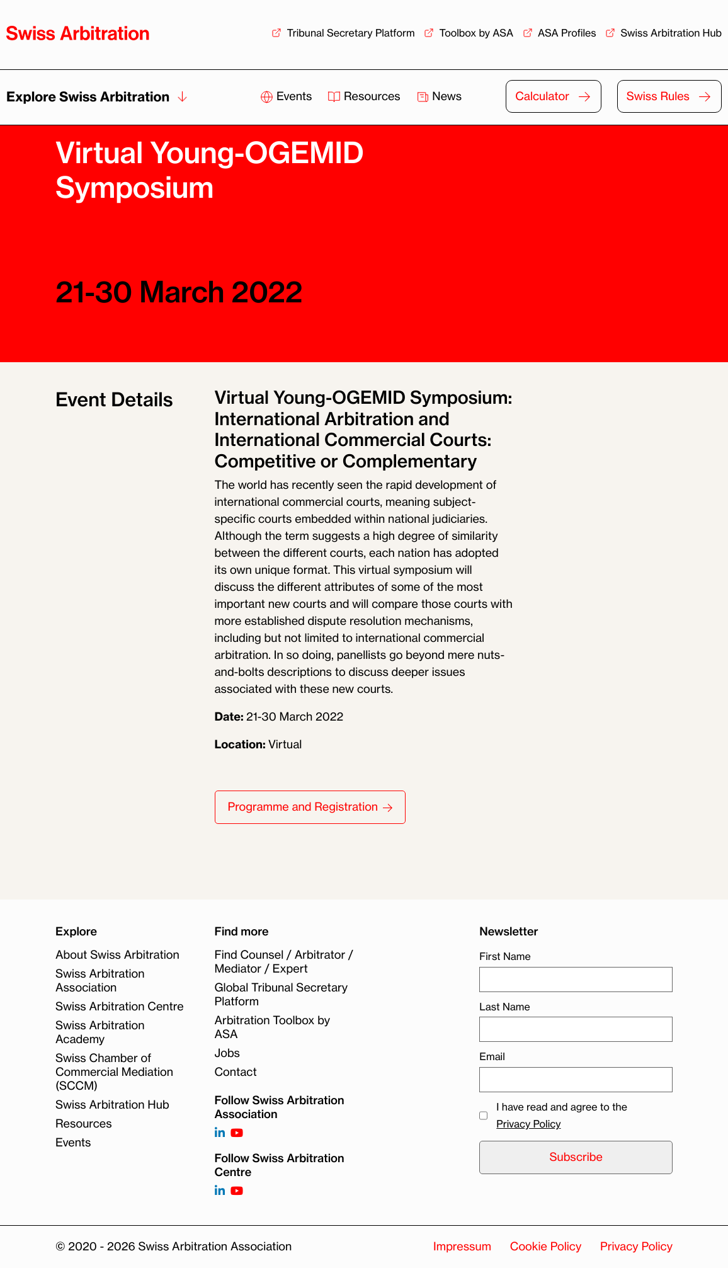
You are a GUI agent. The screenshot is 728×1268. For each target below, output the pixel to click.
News (439, 96)
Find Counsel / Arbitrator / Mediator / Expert (284, 962)
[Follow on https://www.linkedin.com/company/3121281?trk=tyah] (220, 1133)
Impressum (462, 1247)
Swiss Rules (658, 96)
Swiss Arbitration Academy (100, 1032)
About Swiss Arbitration (117, 955)
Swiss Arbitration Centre (119, 1007)
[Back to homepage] (77, 33)
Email (491, 1056)
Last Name (504, 1006)
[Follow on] (220, 1191)
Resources (365, 96)
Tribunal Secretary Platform (350, 32)
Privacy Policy (528, 1123)
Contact (236, 1072)
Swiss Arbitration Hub (671, 32)
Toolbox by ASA (476, 32)
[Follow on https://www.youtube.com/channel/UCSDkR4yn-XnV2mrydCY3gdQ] (236, 1133)
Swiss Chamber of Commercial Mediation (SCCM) (114, 1072)
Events (287, 96)
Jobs (227, 1053)
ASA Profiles (567, 32)
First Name (504, 956)
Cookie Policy (545, 1247)
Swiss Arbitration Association (100, 981)
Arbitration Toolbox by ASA (273, 1027)
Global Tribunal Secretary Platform (281, 994)
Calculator (542, 96)
